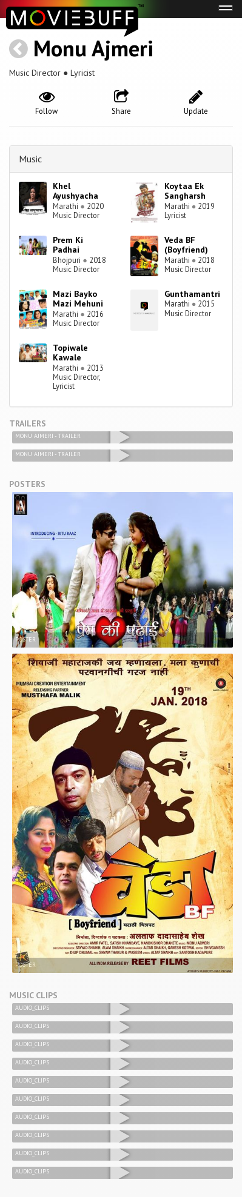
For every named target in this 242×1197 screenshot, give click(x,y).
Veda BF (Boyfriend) (186, 245)
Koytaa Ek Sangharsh (185, 191)
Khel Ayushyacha (75, 191)
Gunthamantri (192, 293)
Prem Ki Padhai (68, 245)
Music (30, 159)
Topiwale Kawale (70, 352)
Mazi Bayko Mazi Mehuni (78, 299)
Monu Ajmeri (93, 48)
